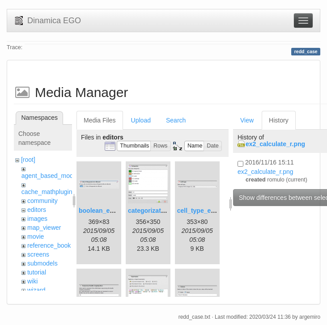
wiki (32, 281)
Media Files (100, 120)
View (247, 120)
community (42, 200)
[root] (28, 159)
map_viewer (44, 227)
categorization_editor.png (166, 210)
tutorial (36, 272)
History (279, 120)
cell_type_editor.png (207, 210)
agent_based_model (49, 175)
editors (36, 209)
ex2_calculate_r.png (275, 144)
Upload (141, 120)
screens (38, 254)
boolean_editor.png (107, 210)
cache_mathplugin (46, 191)
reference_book (49, 245)
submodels (42, 263)
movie (35, 236)
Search (176, 120)
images (37, 218)
